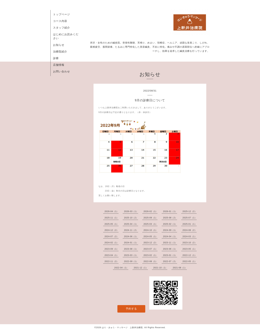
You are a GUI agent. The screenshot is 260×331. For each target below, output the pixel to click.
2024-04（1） (170, 236)
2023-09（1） (111, 249)
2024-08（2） (190, 230)
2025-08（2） (170, 218)
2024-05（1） (151, 236)
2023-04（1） (111, 255)
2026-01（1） (170, 211)
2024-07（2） (111, 236)
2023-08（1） (131, 249)
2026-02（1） (151, 211)
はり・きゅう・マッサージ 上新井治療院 (122, 327)
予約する (131, 308)
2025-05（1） (111, 224)
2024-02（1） (111, 242)
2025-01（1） (190, 224)
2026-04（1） (111, 211)
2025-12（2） (190, 211)
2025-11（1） (111, 218)
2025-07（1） (190, 218)
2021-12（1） (141, 268)
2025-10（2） (131, 218)
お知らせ (58, 45)
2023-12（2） (151, 242)
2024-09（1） (170, 230)
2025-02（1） (170, 224)
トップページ (61, 14)
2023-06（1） (170, 249)
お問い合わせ (61, 71)
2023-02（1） (151, 255)
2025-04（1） (131, 224)
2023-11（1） (170, 242)
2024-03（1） (190, 236)
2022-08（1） (151, 261)
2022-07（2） (170, 261)
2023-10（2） (190, 242)
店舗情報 (58, 64)
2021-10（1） (160, 268)
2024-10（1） (151, 230)
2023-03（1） (131, 255)
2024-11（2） (131, 230)
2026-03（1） (131, 211)
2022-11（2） (111, 261)
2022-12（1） (190, 255)
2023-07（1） (151, 249)
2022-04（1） (121, 268)
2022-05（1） (190, 261)
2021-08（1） (180, 268)
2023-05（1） (190, 249)
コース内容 (60, 21)
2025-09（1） (151, 218)
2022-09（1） (131, 261)
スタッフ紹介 (61, 27)
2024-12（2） (111, 230)
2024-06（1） (131, 236)
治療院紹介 (60, 51)
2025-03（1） (151, 224)
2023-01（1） (170, 255)
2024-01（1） (131, 242)
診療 (56, 58)
